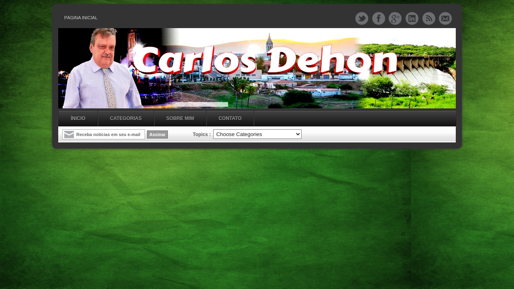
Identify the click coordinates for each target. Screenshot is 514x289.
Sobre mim (180, 118)
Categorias (126, 118)
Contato (229, 118)
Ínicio (78, 118)
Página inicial (81, 17)
